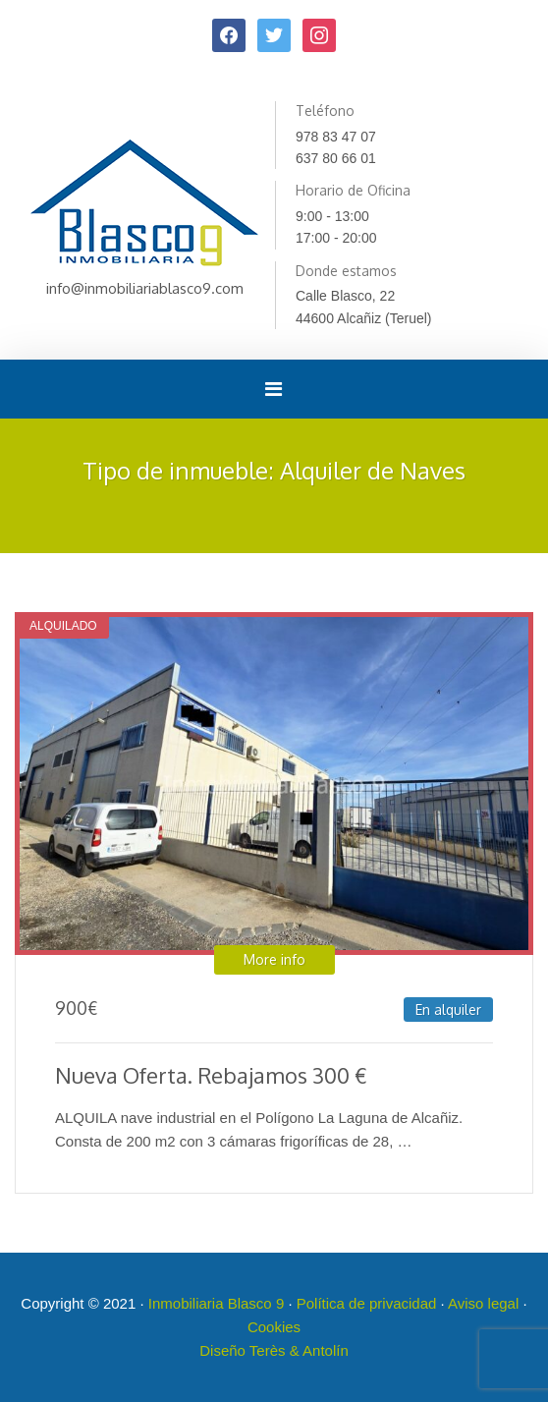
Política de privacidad (367, 1303)
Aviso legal (483, 1303)
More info (274, 959)
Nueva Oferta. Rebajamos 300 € (211, 1075)
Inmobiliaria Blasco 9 (216, 1303)
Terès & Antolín (299, 1350)
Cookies (274, 1326)
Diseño (224, 1350)
